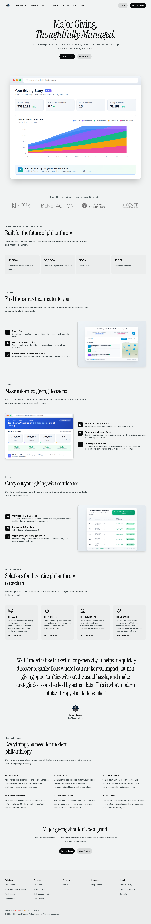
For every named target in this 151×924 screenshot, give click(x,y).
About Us (66, 885)
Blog (75, 5)
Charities (55, 5)
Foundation (21, 5)
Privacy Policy (126, 885)
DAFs (44, 5)
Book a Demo (138, 5)
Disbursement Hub (41, 894)
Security (123, 894)
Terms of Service (127, 889)
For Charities (10, 894)
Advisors (34, 5)
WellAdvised (39, 899)
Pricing (66, 5)
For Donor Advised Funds (16, 889)
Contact (66, 889)
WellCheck (38, 885)
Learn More (84, 56)
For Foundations (11, 899)
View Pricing (84, 851)
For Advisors (10, 885)
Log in (122, 5)
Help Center (96, 885)
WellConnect (39, 889)
